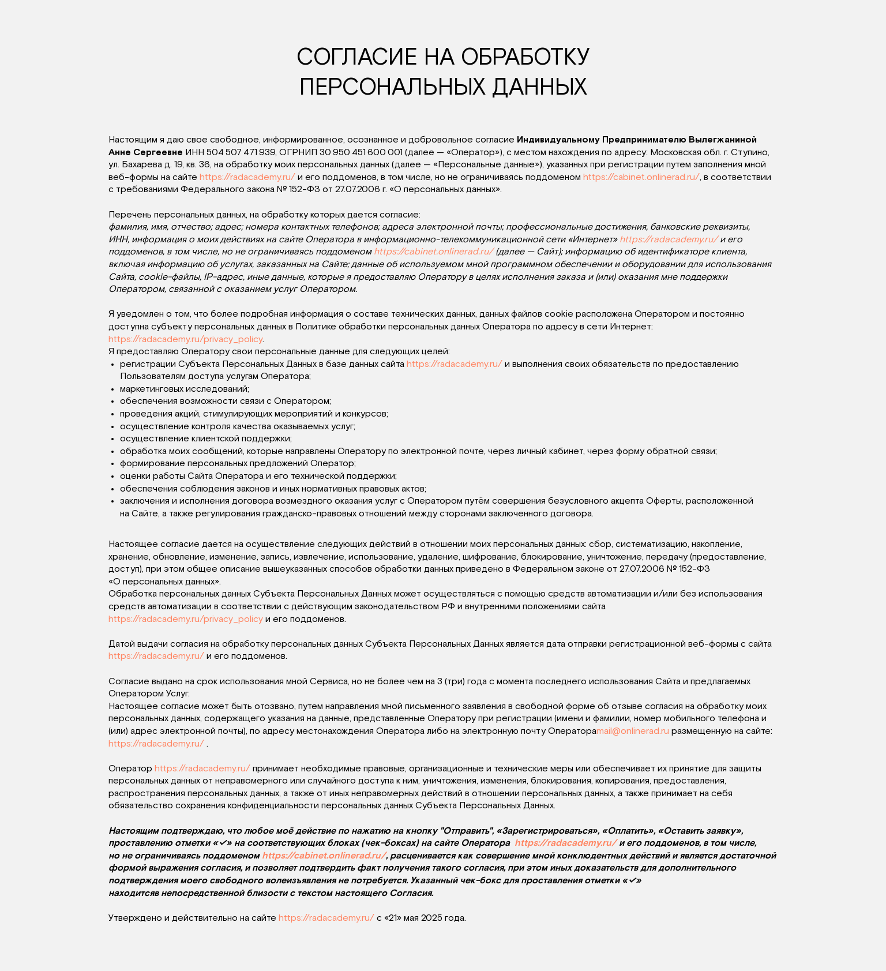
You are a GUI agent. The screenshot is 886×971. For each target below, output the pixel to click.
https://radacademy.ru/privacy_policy (185, 339)
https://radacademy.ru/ (247, 177)
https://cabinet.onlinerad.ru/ (641, 177)
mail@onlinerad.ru (632, 731)
